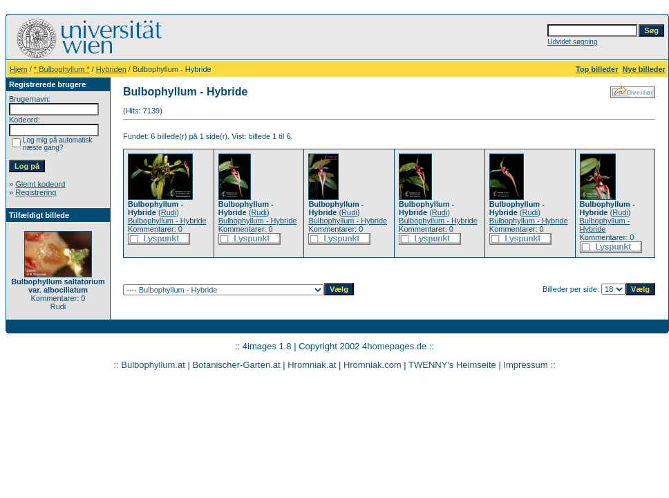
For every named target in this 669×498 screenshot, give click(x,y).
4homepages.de (394, 346)
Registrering (35, 192)
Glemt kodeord (40, 184)
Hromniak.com (372, 365)
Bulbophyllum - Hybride (167, 220)
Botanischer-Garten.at (236, 365)
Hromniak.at (312, 365)
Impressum (525, 365)
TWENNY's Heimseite (452, 365)
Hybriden (111, 69)
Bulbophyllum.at (153, 365)
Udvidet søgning (572, 42)
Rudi (169, 212)
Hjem (19, 69)
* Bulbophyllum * (62, 69)
